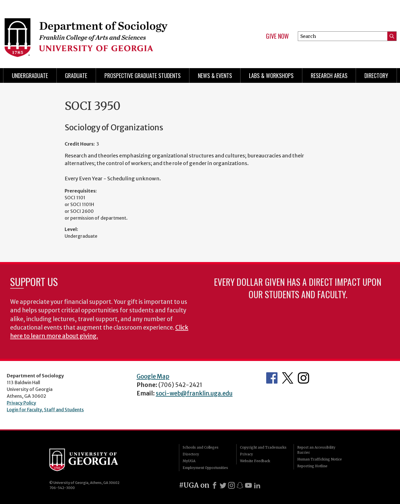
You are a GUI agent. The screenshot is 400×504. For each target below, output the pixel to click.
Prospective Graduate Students (142, 75)
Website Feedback (255, 461)
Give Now (277, 36)
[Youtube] (248, 485)
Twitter (287, 378)
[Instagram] (231, 485)
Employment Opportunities (205, 468)
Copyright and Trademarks (263, 447)
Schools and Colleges (200, 447)
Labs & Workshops (271, 75)
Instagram (303, 378)
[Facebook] (214, 485)
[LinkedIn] (257, 485)
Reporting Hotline (312, 466)
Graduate (76, 75)
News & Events (215, 75)
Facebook (271, 378)
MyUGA (189, 461)
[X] (223, 485)
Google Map (153, 376)
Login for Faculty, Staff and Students (45, 409)
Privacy (246, 454)
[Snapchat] (240, 485)
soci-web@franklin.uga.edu (194, 393)
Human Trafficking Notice (319, 459)
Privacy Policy (21, 403)
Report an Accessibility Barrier (316, 450)
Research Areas (329, 75)
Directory (376, 75)
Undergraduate (30, 75)
